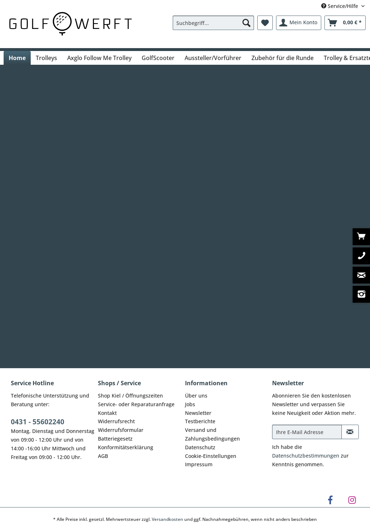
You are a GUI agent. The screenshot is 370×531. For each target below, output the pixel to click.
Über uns (196, 395)
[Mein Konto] (298, 23)
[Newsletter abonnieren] (350, 432)
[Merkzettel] (265, 23)
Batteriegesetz (115, 438)
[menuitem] (213, 26)
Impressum (198, 464)
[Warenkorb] (345, 23)
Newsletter (198, 412)
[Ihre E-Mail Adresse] (307, 432)
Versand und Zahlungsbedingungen (212, 434)
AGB (103, 456)
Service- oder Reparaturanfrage (136, 404)
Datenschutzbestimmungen (305, 455)
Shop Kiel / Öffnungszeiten (130, 395)
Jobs (190, 404)
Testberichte (200, 421)
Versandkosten (167, 519)
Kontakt (107, 412)
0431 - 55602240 (37, 421)
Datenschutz (200, 447)
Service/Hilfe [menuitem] (340, 6)
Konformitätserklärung (125, 447)
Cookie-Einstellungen (210, 456)
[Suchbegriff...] (213, 23)
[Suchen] (246, 23)
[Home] (17, 58)
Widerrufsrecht (116, 421)
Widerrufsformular (120, 429)
